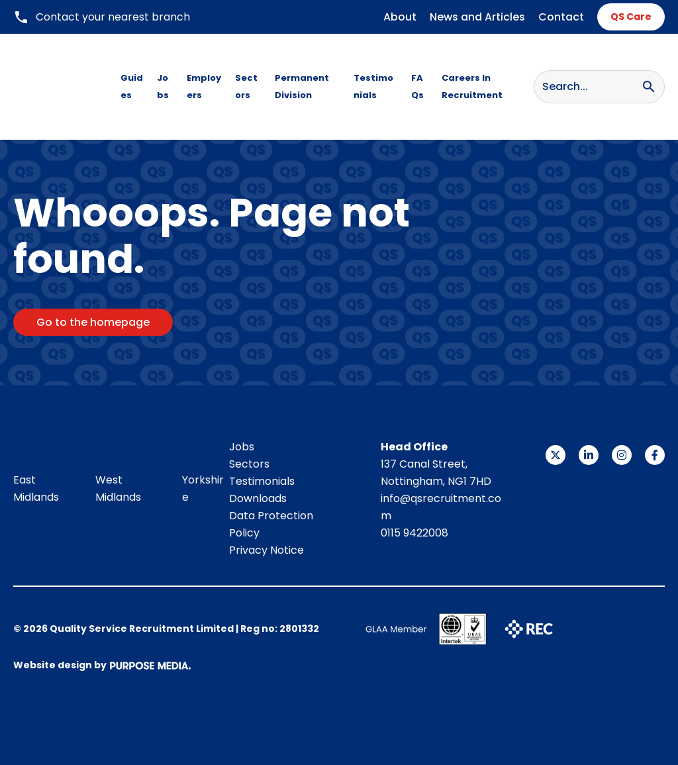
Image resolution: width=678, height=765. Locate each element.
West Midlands (118, 488)
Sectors (246, 86)
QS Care (631, 16)
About (399, 17)
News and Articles (477, 17)
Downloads (258, 498)
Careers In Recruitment (472, 86)
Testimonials (373, 86)
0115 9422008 (414, 532)
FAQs (417, 86)
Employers (204, 86)
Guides (132, 86)
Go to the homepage (93, 322)
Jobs (163, 86)
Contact (561, 17)
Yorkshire (203, 488)
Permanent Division (302, 86)
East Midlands (36, 488)
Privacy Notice (266, 550)
